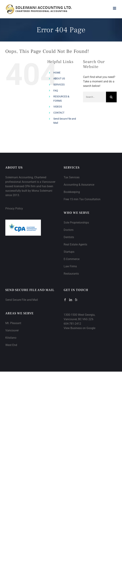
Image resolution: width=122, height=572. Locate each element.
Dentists (69, 237)
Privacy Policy (14, 208)
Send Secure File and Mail (21, 299)
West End (11, 345)
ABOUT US (59, 78)
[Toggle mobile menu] (115, 8)
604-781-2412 (72, 323)
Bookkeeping (72, 192)
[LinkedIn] (70, 299)
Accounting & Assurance (79, 184)
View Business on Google (79, 328)
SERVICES (59, 84)
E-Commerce (71, 259)
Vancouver (12, 330)
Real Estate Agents (75, 244)
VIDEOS (57, 106)
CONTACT (58, 112)
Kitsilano (10, 337)
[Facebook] (65, 299)
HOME (56, 72)
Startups (69, 251)
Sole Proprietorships (76, 222)
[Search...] (94, 97)
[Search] (111, 97)
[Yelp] (76, 299)
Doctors (68, 230)
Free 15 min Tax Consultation (82, 199)
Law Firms (70, 266)
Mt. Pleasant (13, 323)
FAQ (55, 90)
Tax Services (71, 177)
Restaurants (71, 273)
